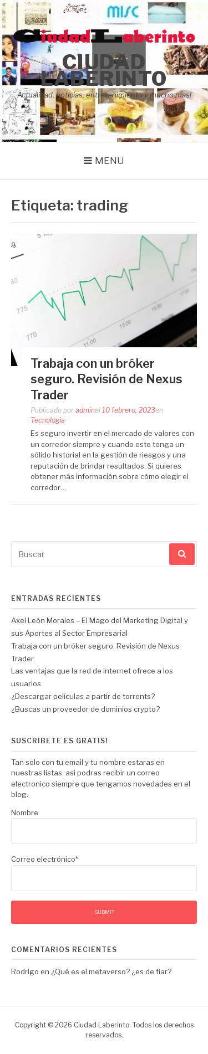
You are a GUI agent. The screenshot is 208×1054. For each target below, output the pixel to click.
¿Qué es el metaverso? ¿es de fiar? (111, 971)
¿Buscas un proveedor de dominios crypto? (85, 709)
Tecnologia (48, 420)
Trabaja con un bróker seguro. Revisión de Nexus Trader (106, 379)
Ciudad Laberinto (104, 70)
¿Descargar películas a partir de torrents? (83, 696)
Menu (109, 160)
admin (85, 410)
